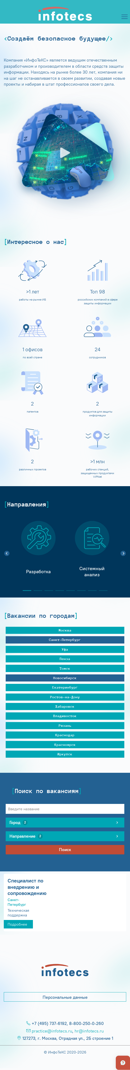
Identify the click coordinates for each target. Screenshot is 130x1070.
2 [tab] (36, 590)
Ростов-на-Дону (65, 697)
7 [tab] (90, 590)
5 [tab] (68, 590)
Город (18, 822)
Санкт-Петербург (65, 640)
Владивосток (65, 716)
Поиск (65, 849)
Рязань (65, 725)
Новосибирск (65, 678)
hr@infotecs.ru (89, 1031)
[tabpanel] (38, 550)
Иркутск (65, 754)
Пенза (65, 659)
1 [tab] (25, 590)
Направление (26, 836)
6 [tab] (79, 590)
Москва (65, 630)
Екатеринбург (65, 687)
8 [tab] (101, 590)
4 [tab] (57, 590)
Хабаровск (65, 706)
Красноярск (65, 745)
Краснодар (65, 735)
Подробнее (17, 924)
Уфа (65, 649)
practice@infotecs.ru (52, 1031)
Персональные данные (65, 997)
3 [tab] (47, 590)
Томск (65, 668)
